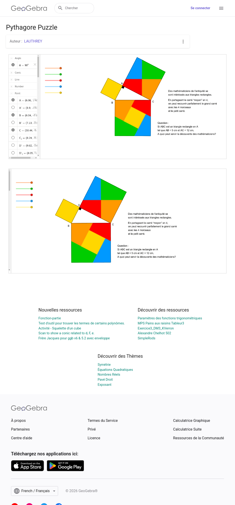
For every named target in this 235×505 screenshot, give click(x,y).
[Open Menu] (221, 8)
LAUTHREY (33, 41)
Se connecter (200, 8)
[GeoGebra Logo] (29, 8)
